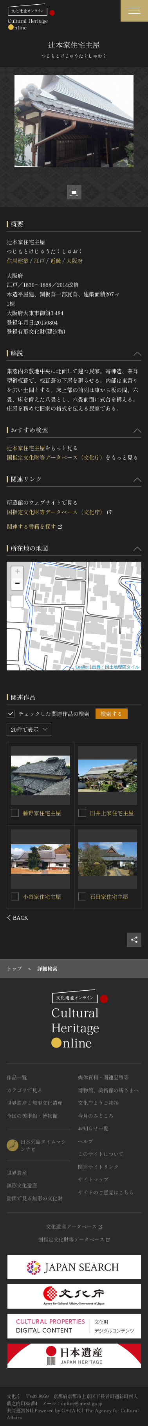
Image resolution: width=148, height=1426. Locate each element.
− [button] (17, 584)
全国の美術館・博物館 (32, 1115)
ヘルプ (85, 1141)
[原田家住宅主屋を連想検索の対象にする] (82, 896)
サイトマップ (93, 1179)
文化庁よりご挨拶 (98, 1102)
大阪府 (74, 261)
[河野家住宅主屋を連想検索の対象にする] (82, 813)
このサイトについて (101, 1154)
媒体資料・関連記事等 (103, 1077)
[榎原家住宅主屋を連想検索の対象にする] (15, 812)
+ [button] (17, 572)
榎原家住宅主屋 (42, 812)
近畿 (55, 261)
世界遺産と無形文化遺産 (35, 1102)
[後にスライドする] (131, 917)
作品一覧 (17, 1077)
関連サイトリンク (98, 1166)
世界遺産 (17, 1172)
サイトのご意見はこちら (106, 1192)
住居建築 (18, 261)
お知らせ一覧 (93, 1128)
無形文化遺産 (22, 1185)
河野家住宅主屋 (109, 813)
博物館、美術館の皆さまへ (108, 1090)
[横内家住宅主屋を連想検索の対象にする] (15, 896)
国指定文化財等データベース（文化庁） (56, 457)
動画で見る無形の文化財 (35, 1198)
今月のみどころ (96, 1115)
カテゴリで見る (24, 1090)
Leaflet (82, 667)
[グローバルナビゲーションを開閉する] (134, 11)
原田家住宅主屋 (109, 896)
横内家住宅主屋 (42, 896)
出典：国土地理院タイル (115, 667)
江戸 (39, 261)
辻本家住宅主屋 (26, 448)
